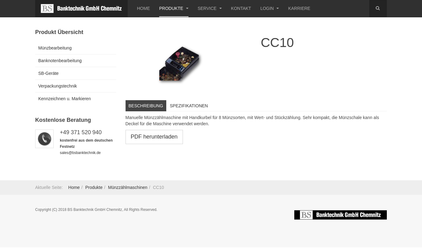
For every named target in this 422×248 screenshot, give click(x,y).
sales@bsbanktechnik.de (80, 153)
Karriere (299, 8)
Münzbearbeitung (55, 47)
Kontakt (241, 8)
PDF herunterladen (154, 137)
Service (210, 8)
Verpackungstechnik (57, 85)
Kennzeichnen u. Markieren (64, 98)
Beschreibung (146, 105)
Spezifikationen (189, 105)
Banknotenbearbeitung (60, 60)
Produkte (173, 8)
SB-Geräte (48, 73)
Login (269, 8)
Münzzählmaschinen (127, 187)
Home (143, 8)
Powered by (340, 215)
